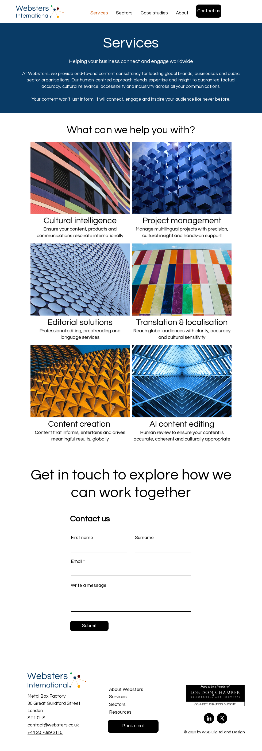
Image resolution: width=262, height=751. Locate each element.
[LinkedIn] (209, 718)
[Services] (134, 697)
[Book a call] (133, 726)
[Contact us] (208, 11)
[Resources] (134, 712)
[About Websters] (134, 690)
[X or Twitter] (222, 718)
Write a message (88, 585)
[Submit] (89, 626)
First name (82, 538)
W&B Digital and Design (223, 732)
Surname (144, 538)
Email (76, 561)
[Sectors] (134, 704)
